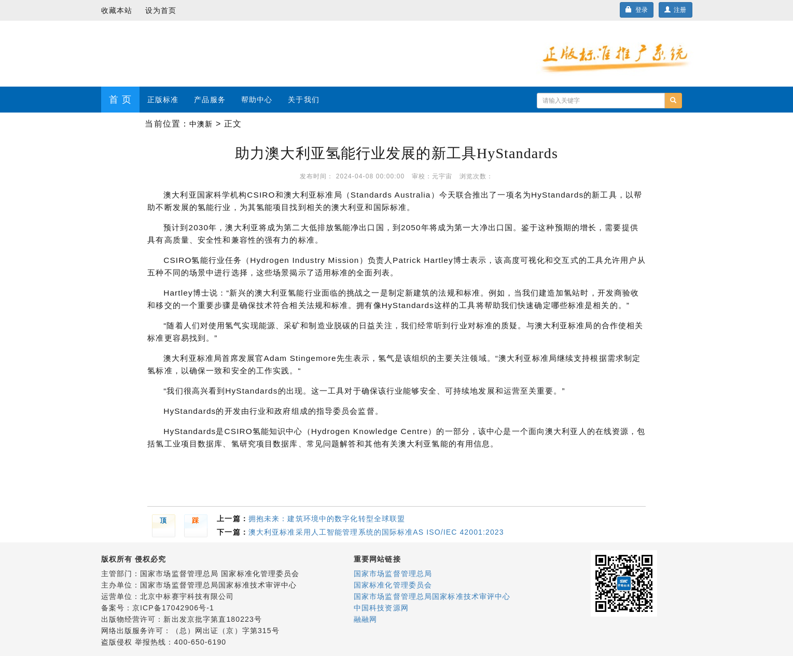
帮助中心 (256, 99)
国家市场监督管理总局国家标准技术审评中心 (432, 596)
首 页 (120, 99)
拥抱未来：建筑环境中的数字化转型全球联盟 (326, 518)
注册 (675, 9)
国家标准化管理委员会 (393, 585)
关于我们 (303, 99)
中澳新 (201, 124)
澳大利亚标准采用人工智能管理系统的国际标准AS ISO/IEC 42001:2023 (376, 532)
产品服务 (209, 99)
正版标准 (162, 99)
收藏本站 (116, 10)
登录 (636, 9)
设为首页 (160, 10)
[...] (601, 100)
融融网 (365, 619)
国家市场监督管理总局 (393, 573)
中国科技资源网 (381, 608)
